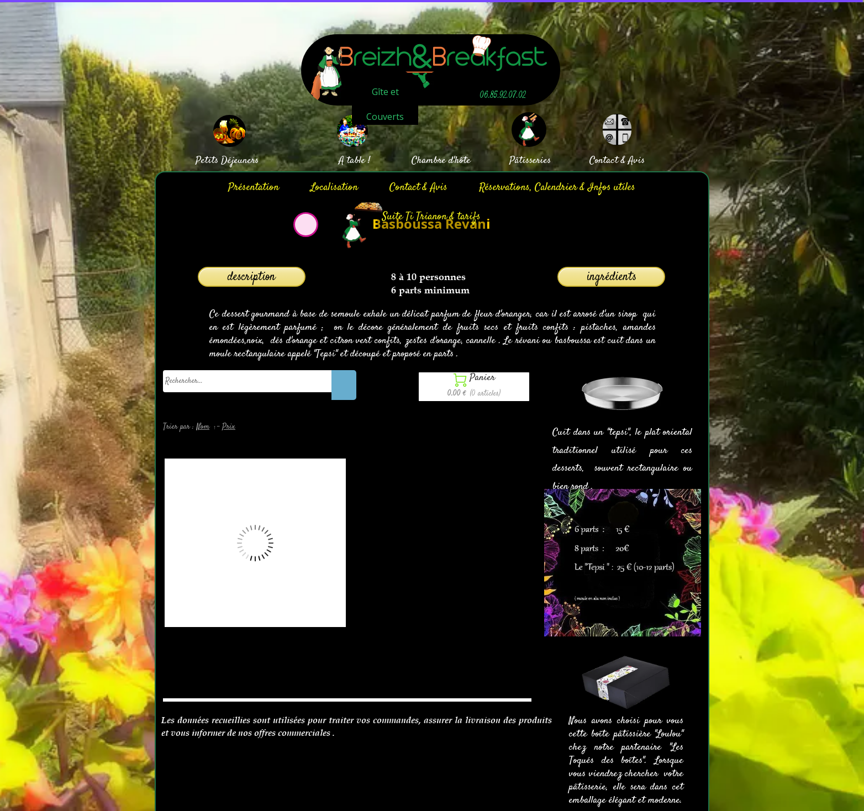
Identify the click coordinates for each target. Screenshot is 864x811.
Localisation (334, 187)
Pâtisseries (530, 161)
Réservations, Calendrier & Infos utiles (557, 187)
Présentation (253, 187)
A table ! (354, 161)
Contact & (607, 161)
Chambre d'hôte (441, 161)
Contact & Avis (418, 187)
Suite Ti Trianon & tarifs (431, 216)
